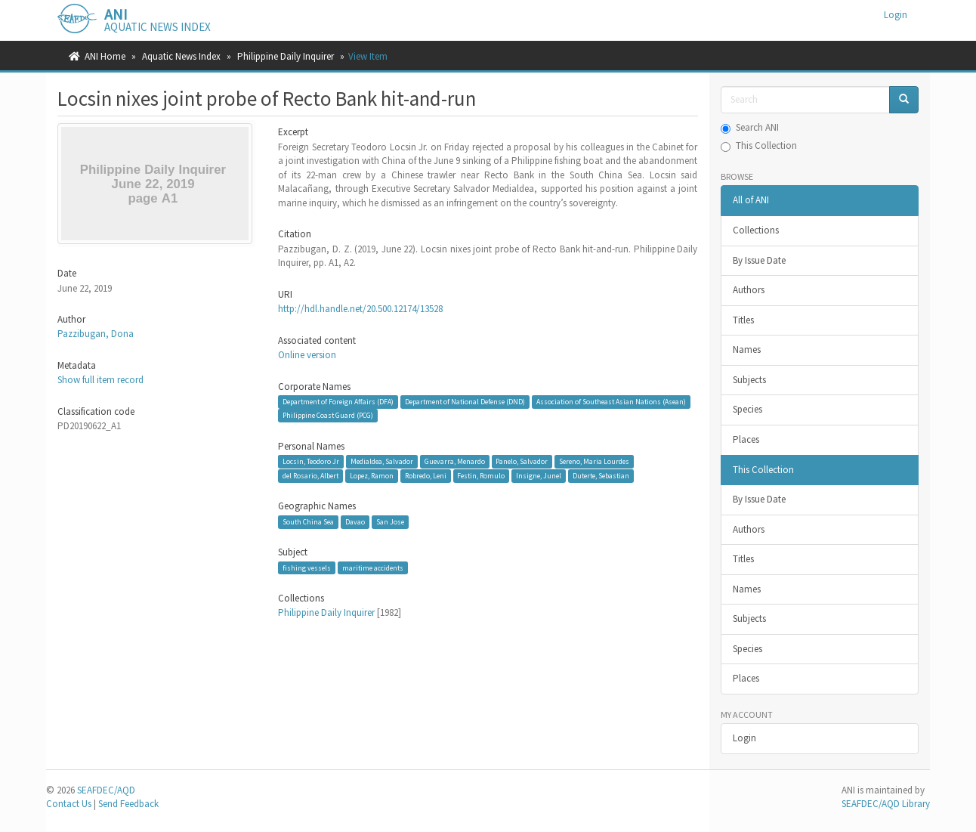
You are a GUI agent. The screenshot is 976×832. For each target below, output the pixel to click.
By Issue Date (759, 260)
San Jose (390, 522)
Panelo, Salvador (522, 461)
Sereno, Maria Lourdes (594, 461)
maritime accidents (372, 568)
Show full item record (100, 379)
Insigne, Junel (538, 476)
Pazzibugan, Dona (95, 333)
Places (746, 439)
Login (744, 737)
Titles (743, 320)
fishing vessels (307, 568)
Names (747, 349)
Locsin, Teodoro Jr (311, 461)
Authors (748, 289)
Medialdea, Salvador (382, 461)
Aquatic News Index (181, 56)
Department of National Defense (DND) (465, 402)
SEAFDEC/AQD (106, 790)
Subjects (749, 379)
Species (747, 409)
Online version (307, 354)
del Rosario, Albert (310, 476)
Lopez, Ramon (372, 476)
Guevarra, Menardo (455, 461)
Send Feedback (128, 803)
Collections (756, 230)
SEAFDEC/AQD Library (886, 803)
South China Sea (308, 522)
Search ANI (750, 127)
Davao (355, 522)
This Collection (759, 145)
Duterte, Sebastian (601, 476)
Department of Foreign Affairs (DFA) (338, 402)
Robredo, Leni (425, 476)
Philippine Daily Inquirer (285, 56)
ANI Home (105, 56)
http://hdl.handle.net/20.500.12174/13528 (360, 308)
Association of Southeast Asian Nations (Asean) (611, 402)
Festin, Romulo (481, 476)
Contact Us (68, 803)
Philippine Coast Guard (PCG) (328, 415)
